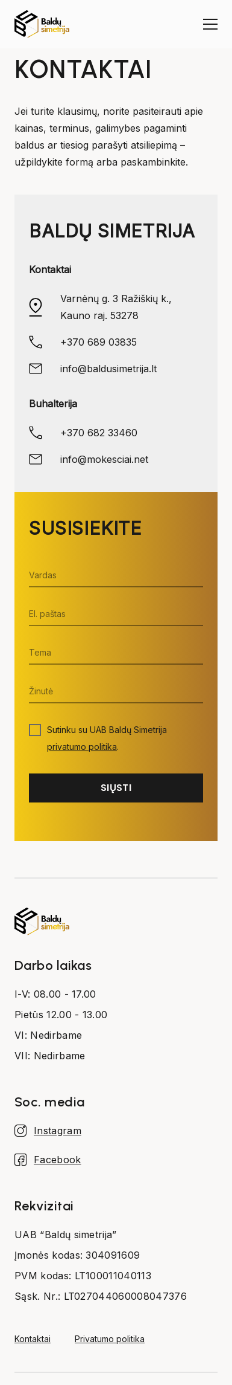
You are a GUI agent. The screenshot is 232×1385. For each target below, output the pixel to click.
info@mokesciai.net (104, 459)
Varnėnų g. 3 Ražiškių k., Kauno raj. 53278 (116, 306)
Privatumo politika (110, 1339)
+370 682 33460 (98, 433)
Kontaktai (32, 1339)
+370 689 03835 (98, 342)
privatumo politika (82, 746)
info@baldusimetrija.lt (108, 369)
